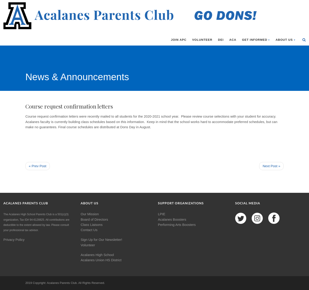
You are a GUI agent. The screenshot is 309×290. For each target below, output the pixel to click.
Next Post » (271, 166)
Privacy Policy (13, 240)
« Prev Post (37, 166)
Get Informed (256, 39)
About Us (285, 39)
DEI (221, 39)
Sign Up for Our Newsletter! (101, 240)
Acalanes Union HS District (101, 260)
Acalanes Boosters (172, 219)
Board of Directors (94, 219)
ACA (232, 39)
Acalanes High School (97, 255)
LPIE (161, 214)
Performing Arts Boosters (177, 225)
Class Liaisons (92, 225)
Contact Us (89, 230)
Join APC (178, 39)
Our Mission (90, 214)
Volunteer (202, 39)
